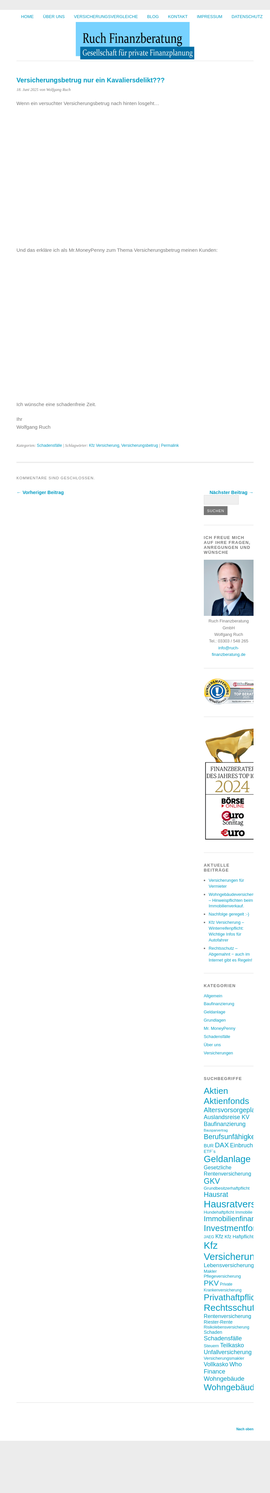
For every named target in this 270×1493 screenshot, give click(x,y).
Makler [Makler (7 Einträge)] (210, 1271)
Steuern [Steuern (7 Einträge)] (211, 1345)
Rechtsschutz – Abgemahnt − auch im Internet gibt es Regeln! (230, 954)
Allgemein (213, 995)
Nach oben (245, 1429)
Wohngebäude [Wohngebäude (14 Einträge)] (224, 1378)
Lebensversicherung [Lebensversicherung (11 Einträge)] (229, 1265)
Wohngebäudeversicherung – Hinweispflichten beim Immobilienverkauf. (234, 900)
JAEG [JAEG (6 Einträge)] (209, 1237)
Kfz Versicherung (104, 445)
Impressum (210, 16)
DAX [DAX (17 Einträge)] (222, 1145)
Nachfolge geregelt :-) (229, 914)
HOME (27, 16)
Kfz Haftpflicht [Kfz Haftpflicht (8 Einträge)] (239, 1236)
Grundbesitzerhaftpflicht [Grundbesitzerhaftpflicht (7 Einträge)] (227, 1188)
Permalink (170, 445)
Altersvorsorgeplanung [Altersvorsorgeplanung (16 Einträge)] (237, 1110)
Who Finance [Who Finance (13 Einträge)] (223, 1368)
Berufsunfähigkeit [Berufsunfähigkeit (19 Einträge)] (231, 1137)
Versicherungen (218, 1052)
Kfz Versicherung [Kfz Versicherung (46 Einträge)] (232, 1251)
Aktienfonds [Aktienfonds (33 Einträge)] (226, 1101)
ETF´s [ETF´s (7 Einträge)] (210, 1151)
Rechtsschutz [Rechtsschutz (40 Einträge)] (231, 1308)
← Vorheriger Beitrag (40, 492)
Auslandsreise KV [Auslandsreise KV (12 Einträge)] (227, 1117)
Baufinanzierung (219, 1003)
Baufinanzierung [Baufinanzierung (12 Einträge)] (225, 1124)
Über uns (54, 16)
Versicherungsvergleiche (106, 16)
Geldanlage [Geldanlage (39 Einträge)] (227, 1159)
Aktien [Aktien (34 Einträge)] (216, 1091)
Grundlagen (215, 1020)
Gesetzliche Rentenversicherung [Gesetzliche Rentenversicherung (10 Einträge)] (227, 1170)
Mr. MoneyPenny (219, 1028)
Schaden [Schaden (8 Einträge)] (213, 1332)
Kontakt (178, 16)
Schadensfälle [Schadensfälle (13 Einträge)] (223, 1338)
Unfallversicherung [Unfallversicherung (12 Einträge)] (228, 1352)
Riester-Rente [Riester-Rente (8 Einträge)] (218, 1322)
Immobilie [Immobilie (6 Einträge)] (244, 1212)
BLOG (153, 16)
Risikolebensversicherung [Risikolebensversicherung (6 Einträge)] (226, 1327)
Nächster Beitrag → (231, 492)
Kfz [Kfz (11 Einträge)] (219, 1236)
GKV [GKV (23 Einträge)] (212, 1181)
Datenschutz (246, 16)
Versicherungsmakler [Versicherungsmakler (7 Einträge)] (224, 1358)
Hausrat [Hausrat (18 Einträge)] (216, 1194)
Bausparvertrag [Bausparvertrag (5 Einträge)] (216, 1130)
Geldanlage (214, 1011)
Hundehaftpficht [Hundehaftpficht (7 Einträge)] (219, 1212)
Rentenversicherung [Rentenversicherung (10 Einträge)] (227, 1316)
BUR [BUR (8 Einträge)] (209, 1145)
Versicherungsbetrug (139, 445)
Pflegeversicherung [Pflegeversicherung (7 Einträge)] (222, 1276)
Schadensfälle (49, 445)
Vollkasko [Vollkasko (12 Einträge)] (216, 1364)
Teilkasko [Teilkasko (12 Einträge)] (232, 1345)
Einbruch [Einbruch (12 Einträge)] (241, 1145)
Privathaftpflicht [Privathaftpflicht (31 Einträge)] (233, 1297)
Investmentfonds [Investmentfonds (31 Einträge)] (235, 1228)
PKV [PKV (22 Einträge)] (211, 1283)
